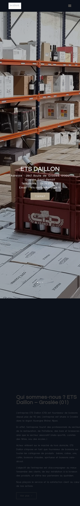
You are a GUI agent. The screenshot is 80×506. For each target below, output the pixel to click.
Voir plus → (35, 496)
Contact (40, 201)
